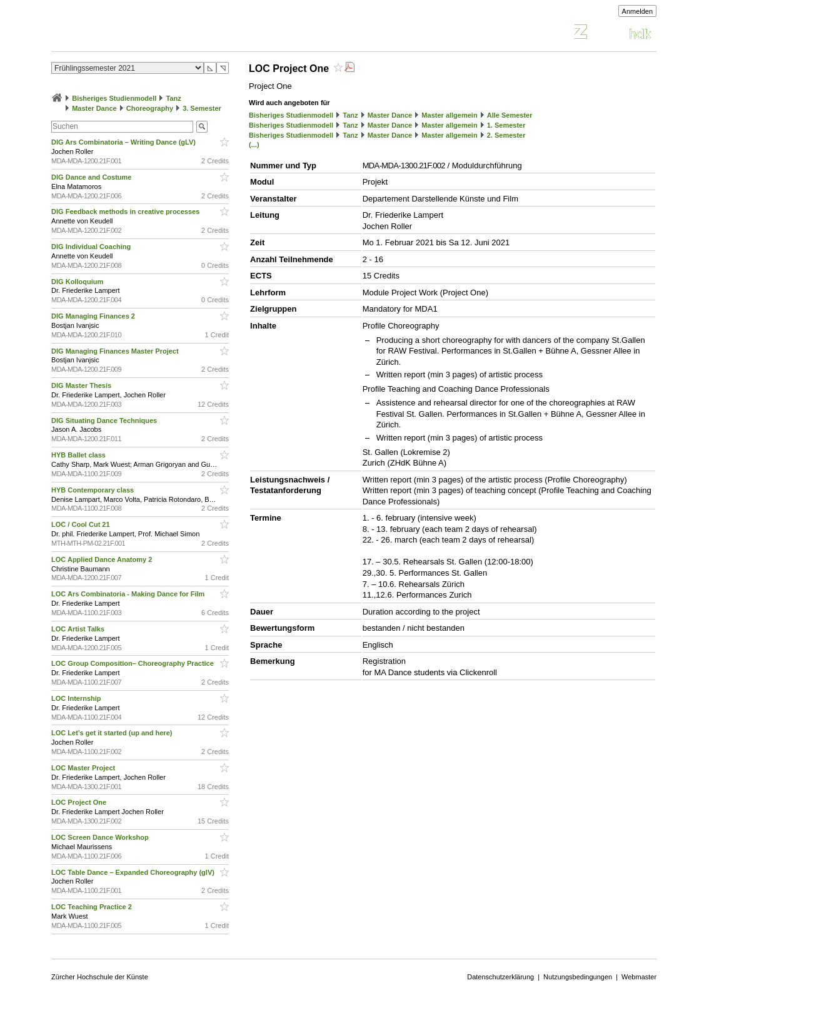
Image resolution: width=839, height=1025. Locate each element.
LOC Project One (79, 802)
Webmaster (638, 977)
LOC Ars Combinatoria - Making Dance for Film (128, 594)
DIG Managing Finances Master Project (116, 351)
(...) (254, 144)
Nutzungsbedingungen (577, 977)
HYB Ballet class (79, 455)
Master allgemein (449, 115)
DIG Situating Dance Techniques (105, 420)
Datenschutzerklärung (500, 977)
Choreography (149, 108)
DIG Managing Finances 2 (94, 316)
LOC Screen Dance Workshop (101, 837)
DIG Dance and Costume (92, 177)
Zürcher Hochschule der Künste (99, 977)
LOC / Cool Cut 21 (81, 524)
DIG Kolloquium (78, 281)
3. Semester (202, 108)
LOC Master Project (84, 768)
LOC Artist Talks (78, 629)
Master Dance (94, 108)
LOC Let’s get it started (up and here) (112, 733)
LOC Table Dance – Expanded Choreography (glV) (133, 872)
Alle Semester (510, 115)
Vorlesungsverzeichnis (143, 33)
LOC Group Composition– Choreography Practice (133, 663)
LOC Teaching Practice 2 (92, 906)
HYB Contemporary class (93, 490)
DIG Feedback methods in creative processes (126, 211)
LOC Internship (77, 698)
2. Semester (506, 135)
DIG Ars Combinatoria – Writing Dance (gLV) (124, 142)
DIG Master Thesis (82, 385)
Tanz (173, 98)
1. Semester (506, 125)
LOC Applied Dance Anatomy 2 (102, 559)
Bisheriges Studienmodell (114, 98)
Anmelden (637, 11)
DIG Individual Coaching (92, 246)
